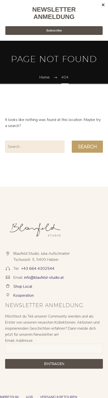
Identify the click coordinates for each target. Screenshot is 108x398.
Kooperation (23, 295)
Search (87, 146)
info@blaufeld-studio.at (44, 277)
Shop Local (22, 286)
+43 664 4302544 (37, 268)
